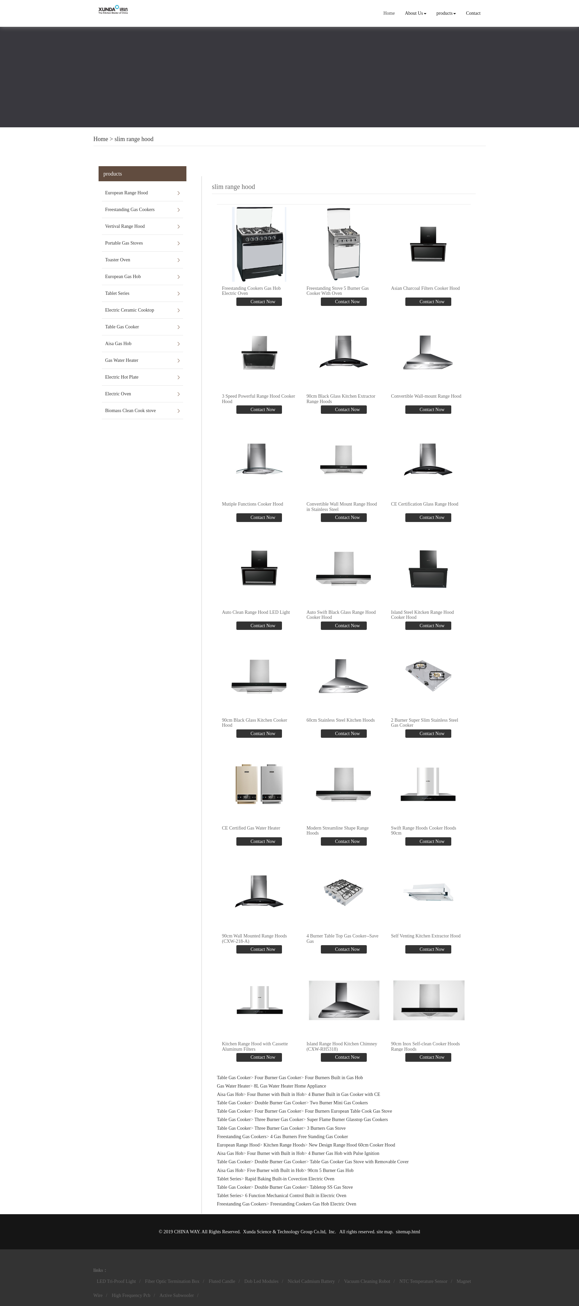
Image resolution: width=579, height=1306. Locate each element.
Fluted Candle (222, 1281)
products (446, 13)
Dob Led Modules (261, 1281)
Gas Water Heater (121, 360)
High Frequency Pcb (131, 1295)
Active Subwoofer (177, 1295)
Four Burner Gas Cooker (277, 1077)
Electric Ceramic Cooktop (129, 310)
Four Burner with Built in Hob (275, 1094)
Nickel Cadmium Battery (311, 1281)
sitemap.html (408, 1231)
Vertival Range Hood (125, 226)
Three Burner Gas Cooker (278, 1119)
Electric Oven (118, 393)
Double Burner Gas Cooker (280, 1102)
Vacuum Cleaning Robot (367, 1281)
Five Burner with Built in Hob (275, 1170)
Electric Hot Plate (122, 377)
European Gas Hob (123, 276)
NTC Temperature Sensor (423, 1281)
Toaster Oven (117, 259)
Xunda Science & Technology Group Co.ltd (284, 1231)
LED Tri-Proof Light (116, 1281)
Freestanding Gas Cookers (130, 209)
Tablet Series (117, 293)
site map (384, 1231)
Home (389, 13)
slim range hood (134, 139)
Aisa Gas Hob (118, 343)
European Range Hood (126, 192)
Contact (473, 13)
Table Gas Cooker (122, 326)
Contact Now (262, 301)
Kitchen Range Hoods (284, 1145)
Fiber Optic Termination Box (172, 1281)
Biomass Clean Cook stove (130, 410)
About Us (415, 13)
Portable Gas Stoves (124, 243)
